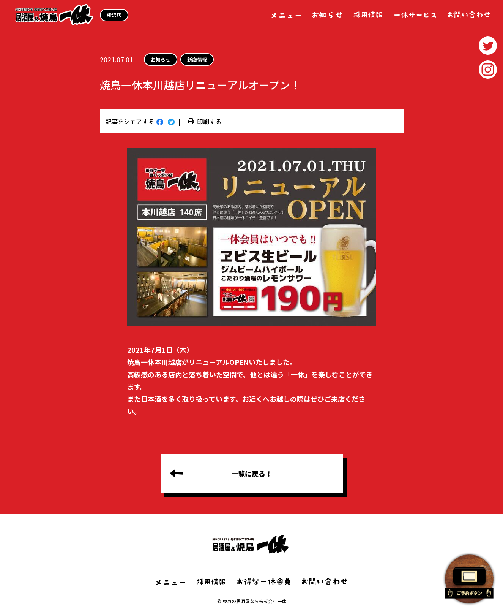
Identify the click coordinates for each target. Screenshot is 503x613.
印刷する (204, 121)
